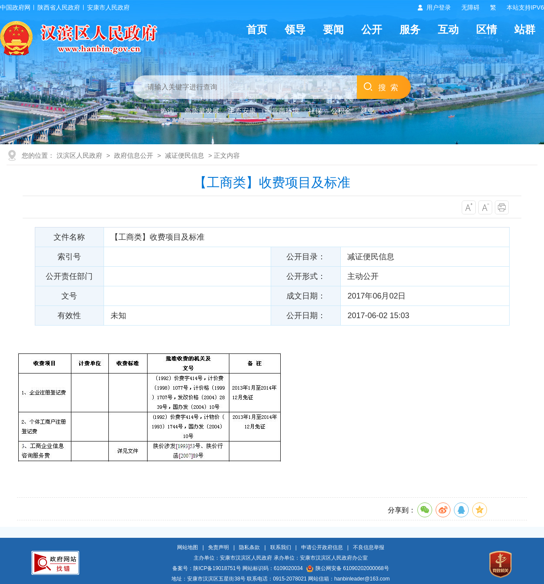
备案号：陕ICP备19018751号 (206, 568)
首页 (256, 29)
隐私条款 (249, 547)
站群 (524, 29)
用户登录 (438, 7)
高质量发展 (202, 111)
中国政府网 (15, 7)
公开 (371, 29)
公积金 (341, 111)
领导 (295, 29)
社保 (315, 111)
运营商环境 (282, 111)
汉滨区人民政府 (79, 155)
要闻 (333, 29)
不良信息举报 (368, 547)
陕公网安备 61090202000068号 (347, 568)
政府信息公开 (133, 155)
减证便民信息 (184, 155)
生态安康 (242, 111)
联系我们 (280, 547)
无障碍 (470, 7)
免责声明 (218, 547)
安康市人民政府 (108, 7)
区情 (486, 29)
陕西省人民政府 (58, 7)
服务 (410, 29)
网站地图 (187, 547)
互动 (448, 29)
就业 (367, 111)
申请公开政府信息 (322, 547)
